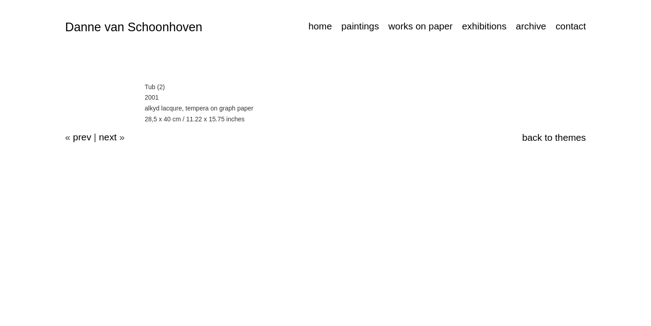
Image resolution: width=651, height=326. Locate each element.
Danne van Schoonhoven (134, 27)
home (320, 26)
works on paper (420, 26)
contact (571, 26)
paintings (360, 26)
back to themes (554, 137)
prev (82, 137)
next (108, 137)
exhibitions (484, 26)
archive (531, 26)
